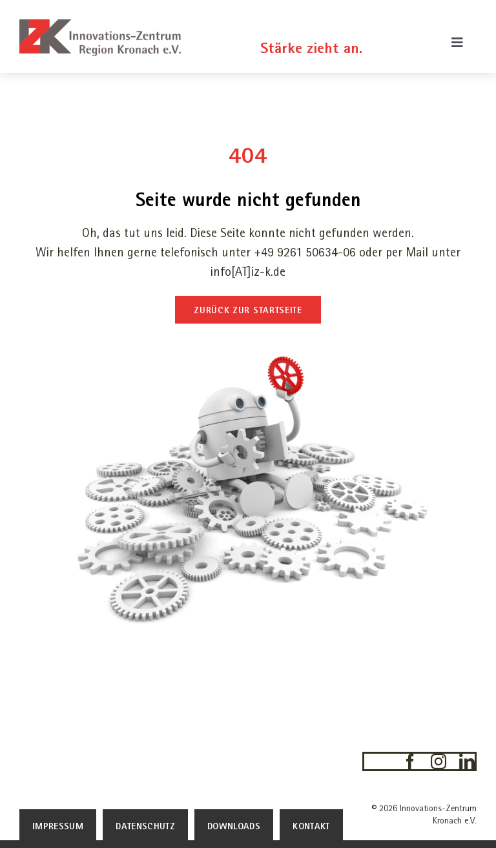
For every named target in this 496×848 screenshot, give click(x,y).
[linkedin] (467, 761)
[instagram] (438, 761)
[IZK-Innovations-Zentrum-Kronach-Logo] (100, 25)
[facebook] (410, 761)
